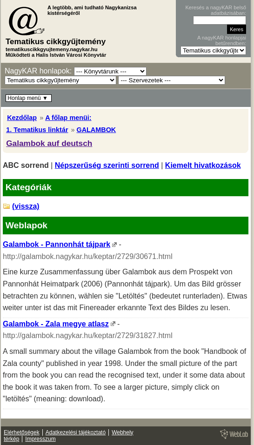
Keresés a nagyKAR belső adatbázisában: (215, 10)
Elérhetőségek (22, 432)
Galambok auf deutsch (49, 143)
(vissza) (26, 206)
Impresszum (40, 439)
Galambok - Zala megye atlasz (56, 324)
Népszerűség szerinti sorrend (107, 165)
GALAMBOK (96, 129)
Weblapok (26, 225)
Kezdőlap (22, 117)
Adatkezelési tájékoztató (76, 432)
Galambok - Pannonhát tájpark (56, 244)
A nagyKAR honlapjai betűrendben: (221, 40)
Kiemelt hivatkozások (203, 165)
